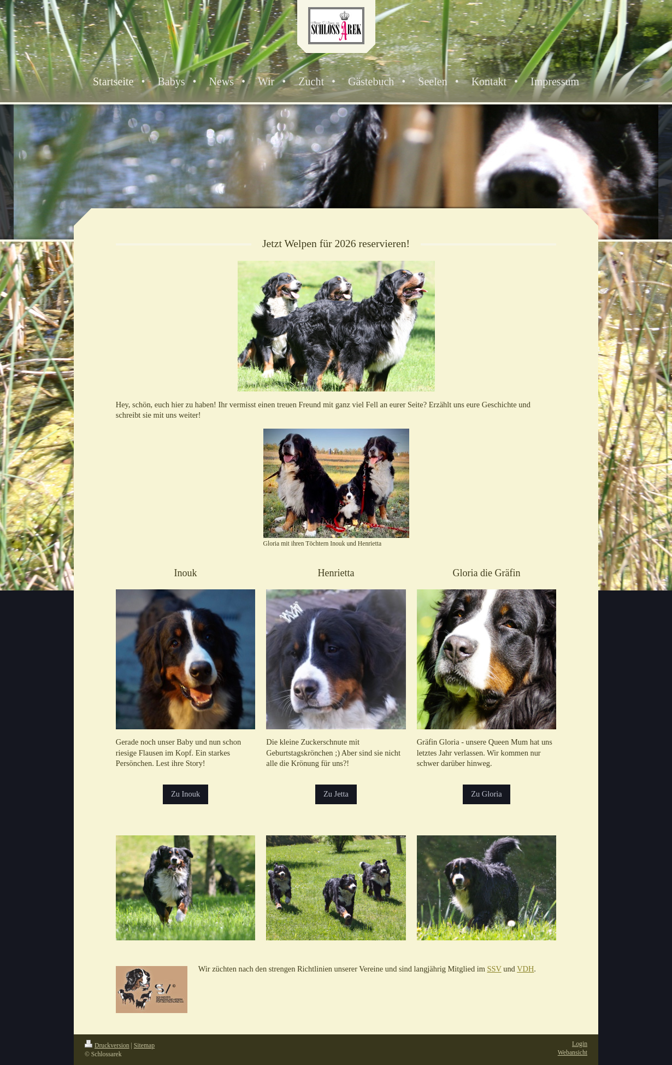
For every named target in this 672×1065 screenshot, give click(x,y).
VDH (525, 968)
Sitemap (144, 1045)
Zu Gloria (486, 793)
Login (579, 1044)
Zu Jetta (336, 793)
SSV (494, 968)
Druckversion (107, 1045)
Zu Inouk (185, 793)
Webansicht (572, 1052)
